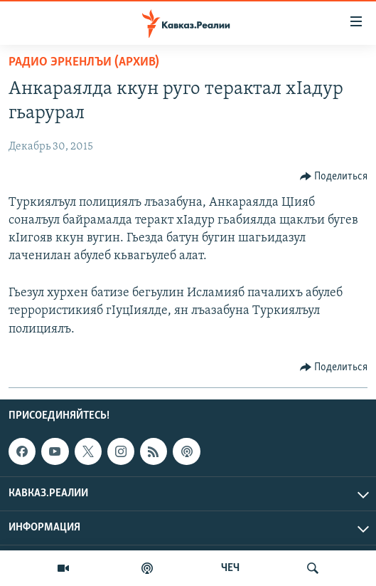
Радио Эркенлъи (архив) (84, 62)
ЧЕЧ (230, 568)
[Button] (334, 176)
